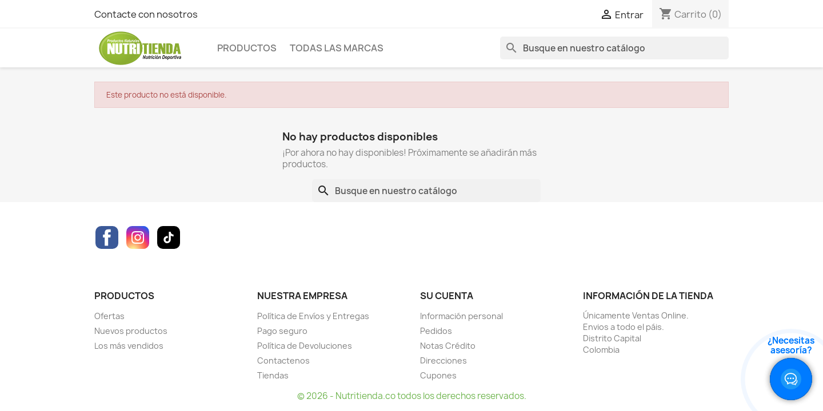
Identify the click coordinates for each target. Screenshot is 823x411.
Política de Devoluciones (304, 345)
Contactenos (283, 360)
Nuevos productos (130, 330)
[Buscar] (614, 48)
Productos (247, 48)
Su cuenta (446, 295)
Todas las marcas (336, 48)
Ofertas (109, 316)
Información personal (461, 316)
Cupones (438, 375)
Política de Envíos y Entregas (313, 316)
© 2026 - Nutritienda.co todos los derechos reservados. (411, 396)
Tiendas (273, 375)
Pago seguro (282, 330)
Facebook (106, 237)
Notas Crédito (448, 345)
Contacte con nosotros (146, 14)
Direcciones (443, 360)
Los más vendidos (128, 345)
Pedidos (436, 330)
